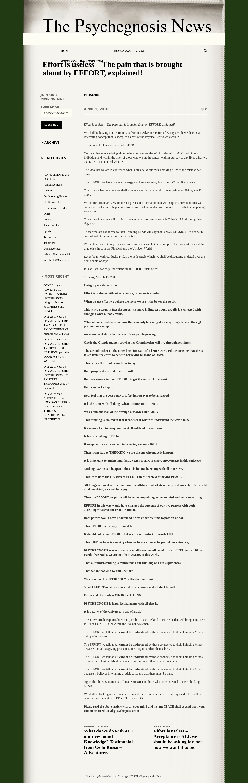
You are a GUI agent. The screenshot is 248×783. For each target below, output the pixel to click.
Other (47, 213)
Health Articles (52, 202)
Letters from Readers (56, 207)
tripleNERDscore (105, 776)
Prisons (92, 95)
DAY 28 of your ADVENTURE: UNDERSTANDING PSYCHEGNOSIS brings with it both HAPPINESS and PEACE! (56, 298)
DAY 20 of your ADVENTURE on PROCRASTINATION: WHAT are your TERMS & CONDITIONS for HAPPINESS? (57, 406)
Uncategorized (52, 248)
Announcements (53, 184)
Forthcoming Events (55, 196)
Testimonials (51, 236)
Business (49, 190)
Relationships (51, 225)
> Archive (50, 142)
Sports (47, 231)
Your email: (51, 106)
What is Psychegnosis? (57, 254)
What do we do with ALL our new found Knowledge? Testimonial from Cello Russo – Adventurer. (109, 741)
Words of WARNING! (57, 260)
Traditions (49, 242)
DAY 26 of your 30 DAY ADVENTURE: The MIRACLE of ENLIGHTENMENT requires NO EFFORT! (57, 325)
